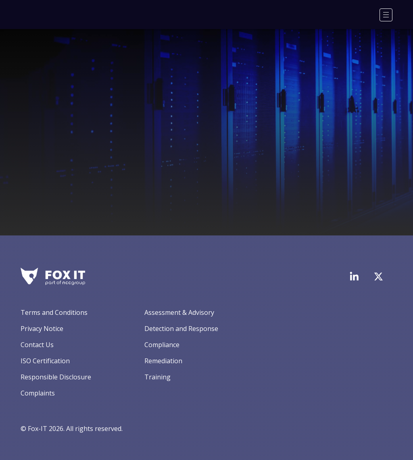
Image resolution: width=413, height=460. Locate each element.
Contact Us (37, 344)
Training (157, 377)
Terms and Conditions (54, 312)
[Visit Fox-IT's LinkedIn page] (354, 276)
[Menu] (386, 14)
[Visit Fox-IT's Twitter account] (378, 277)
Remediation (163, 360)
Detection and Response (181, 328)
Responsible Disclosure (56, 377)
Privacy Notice (42, 328)
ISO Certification (45, 360)
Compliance (161, 344)
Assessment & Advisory (179, 312)
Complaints (38, 393)
